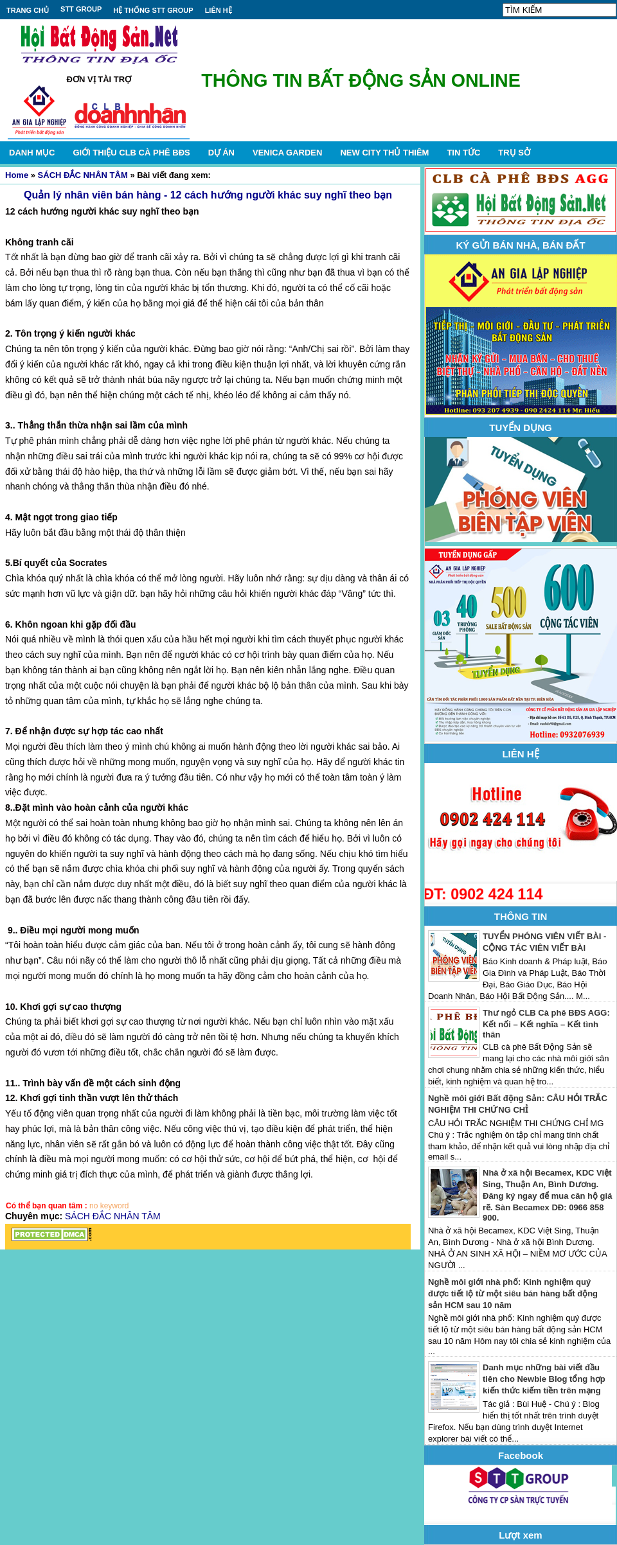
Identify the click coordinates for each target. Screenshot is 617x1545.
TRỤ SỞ (514, 152)
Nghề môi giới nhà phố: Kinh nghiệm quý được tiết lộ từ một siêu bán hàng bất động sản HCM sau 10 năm (513, 1293)
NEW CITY (384, 152)
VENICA (287, 152)
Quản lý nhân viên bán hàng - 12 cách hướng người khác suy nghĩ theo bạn (208, 195)
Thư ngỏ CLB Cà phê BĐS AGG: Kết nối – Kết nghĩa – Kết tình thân (546, 1023)
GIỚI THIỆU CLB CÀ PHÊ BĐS (131, 152)
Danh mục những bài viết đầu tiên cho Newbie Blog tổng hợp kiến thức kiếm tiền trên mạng (544, 1379)
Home (16, 175)
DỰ (221, 152)
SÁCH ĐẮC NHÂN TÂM (83, 175)
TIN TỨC (463, 152)
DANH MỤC (32, 152)
